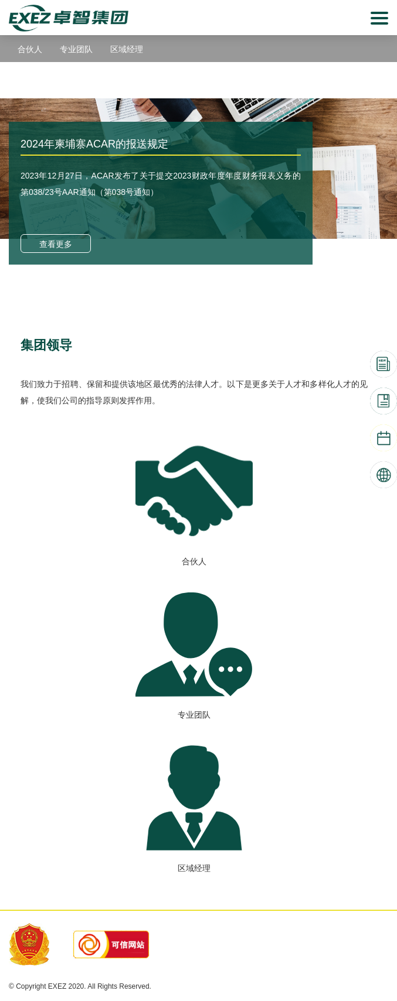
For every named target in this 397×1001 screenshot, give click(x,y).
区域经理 (126, 49)
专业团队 (76, 49)
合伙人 (30, 49)
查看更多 (55, 244)
